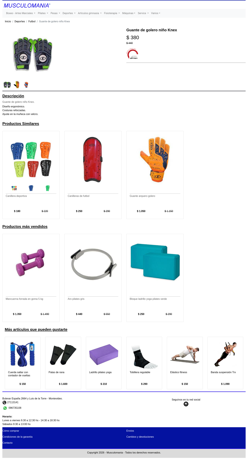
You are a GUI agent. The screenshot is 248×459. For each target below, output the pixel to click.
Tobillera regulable (140, 372)
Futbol (32, 21)
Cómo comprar (10, 430)
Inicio (8, 21)
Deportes (20, 21)
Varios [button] (154, 13)
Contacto (7, 442)
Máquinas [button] (127, 13)
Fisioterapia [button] (111, 13)
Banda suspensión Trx (223, 372)
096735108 (14, 408)
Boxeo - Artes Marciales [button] (19, 13)
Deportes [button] (68, 13)
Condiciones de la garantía (17, 436)
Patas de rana (56, 372)
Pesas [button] (54, 13)
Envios (130, 430)
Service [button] (142, 13)
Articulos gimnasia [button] (89, 13)
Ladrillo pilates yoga (100, 372)
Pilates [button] (42, 13)
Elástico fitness (178, 372)
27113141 (12, 402)
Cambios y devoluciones (140, 436)
